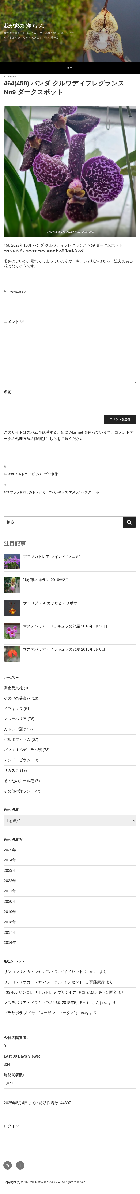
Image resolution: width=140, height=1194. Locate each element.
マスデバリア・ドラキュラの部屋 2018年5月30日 (65, 626)
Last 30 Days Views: (22, 1056)
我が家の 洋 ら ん (24, 26)
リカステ (11, 770)
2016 (8, 942)
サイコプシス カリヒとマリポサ (50, 603)
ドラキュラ (13, 709)
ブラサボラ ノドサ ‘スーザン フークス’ (39, 1013)
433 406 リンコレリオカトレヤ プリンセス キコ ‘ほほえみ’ (53, 992)
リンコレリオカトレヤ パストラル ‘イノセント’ (43, 972)
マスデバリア (15, 719)
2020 (8, 901)
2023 (8, 870)
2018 (8, 922)
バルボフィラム (17, 739)
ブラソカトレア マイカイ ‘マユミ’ (51, 557)
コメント (14, 322)
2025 (8, 850)
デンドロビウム (17, 760)
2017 (8, 932)
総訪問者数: (14, 1075)
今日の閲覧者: (16, 1038)
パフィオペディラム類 (23, 750)
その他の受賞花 (17, 698)
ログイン (11, 1126)
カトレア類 (13, 729)
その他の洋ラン (18, 291)
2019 (8, 912)
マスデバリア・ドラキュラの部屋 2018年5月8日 (64, 649)
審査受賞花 (13, 688)
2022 (8, 881)
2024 (8, 860)
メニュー (70, 68)
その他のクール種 (19, 781)
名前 (7, 392)
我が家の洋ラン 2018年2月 (46, 580)
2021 (8, 891)
